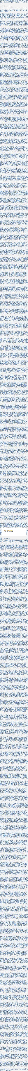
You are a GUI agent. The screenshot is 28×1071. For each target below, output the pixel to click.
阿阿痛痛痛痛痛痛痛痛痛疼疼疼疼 (20, 128)
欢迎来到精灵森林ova (5, 564)
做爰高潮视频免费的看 (12, 345)
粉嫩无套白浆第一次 (11, 736)
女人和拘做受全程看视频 (7, 850)
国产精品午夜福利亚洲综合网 (7, 206)
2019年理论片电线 (8, 385)
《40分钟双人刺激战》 (4, 456)
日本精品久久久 (19, 98)
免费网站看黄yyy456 (13, 887)
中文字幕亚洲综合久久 (23, 383)
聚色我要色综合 (14, 463)
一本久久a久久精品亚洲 (15, 92)
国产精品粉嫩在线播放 (23, 596)
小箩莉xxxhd (25, 170)
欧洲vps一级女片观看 (13, 552)
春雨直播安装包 (7, 754)
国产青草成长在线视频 (17, 699)
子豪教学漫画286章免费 (4, 614)
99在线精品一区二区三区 (12, 80)
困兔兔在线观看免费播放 (5, 1055)
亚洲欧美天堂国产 (19, 15)
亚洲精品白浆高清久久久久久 (20, 126)
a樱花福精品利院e (10, 962)
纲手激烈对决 (14, 782)
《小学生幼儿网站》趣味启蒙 (5, 800)
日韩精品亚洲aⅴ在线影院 (20, 360)
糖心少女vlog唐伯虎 (17, 761)
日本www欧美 (25, 640)
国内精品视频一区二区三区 (9, 283)
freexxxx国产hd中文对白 (10, 266)
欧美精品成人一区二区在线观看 (19, 154)
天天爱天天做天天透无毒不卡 (14, 771)
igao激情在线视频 (21, 1022)
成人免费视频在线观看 (12, 494)
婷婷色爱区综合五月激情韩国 (6, 797)
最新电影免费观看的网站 (17, 994)
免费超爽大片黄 (22, 96)
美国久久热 (24, 283)
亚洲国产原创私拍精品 (13, 95)
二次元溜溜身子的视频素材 (5, 260)
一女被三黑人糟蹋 (13, 974)
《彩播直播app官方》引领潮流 (15, 328)
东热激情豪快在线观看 (21, 703)
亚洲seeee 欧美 (2, 165)
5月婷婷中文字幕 (23, 334)
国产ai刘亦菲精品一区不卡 (11, 177)
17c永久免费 (5, 700)
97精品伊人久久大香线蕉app (5, 334)
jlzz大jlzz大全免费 (5, 739)
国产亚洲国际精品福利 (12, 374)
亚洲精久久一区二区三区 (13, 244)
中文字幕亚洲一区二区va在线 (9, 998)
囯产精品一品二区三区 (7, 231)
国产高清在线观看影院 (16, 743)
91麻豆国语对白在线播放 (15, 802)
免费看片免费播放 (6, 361)
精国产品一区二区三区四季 (19, 954)
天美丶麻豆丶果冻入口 (12, 701)
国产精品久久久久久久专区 (11, 258)
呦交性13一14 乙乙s (10, 1046)
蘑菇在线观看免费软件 (17, 298)
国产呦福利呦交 (11, 376)
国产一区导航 (19, 583)
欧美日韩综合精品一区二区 (8, 966)
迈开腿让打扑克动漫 (20, 303)
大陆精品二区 (6, 482)
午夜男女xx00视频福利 (10, 278)
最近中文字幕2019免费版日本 (16, 753)
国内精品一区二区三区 (10, 628)
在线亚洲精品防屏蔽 (17, 372)
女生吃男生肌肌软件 (12, 711)
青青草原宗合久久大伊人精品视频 (16, 906)
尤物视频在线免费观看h (20, 343)
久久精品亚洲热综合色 (23, 562)
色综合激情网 (22, 652)
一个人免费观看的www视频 (20, 156)
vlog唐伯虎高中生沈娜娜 (13, 542)
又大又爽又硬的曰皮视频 (19, 628)
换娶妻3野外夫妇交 (4, 675)
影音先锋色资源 (10, 1017)
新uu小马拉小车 (22, 622)
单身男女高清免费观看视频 (6, 811)
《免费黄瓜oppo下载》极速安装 (12, 157)
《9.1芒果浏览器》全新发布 (10, 579)
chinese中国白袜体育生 (19, 789)
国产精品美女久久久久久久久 (14, 1012)
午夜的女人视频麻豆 (6, 305)
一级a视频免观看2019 (5, 932)
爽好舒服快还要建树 (20, 179)
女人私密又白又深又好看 (20, 213)
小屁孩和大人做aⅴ (6, 694)
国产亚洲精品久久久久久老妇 (14, 1014)
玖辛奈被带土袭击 (20, 250)
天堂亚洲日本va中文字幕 (19, 57)
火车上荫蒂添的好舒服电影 (21, 985)
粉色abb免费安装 (19, 880)
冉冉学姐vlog (20, 413)
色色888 (6, 383)
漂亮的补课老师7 (18, 815)
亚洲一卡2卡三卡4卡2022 (22, 961)
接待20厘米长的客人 (12, 482)
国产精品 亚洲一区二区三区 (18, 1017)
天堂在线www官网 (15, 466)
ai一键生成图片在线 (23, 119)
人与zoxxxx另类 (24, 214)
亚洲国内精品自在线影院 (4, 633)
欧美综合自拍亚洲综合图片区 (17, 740)
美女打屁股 (4, 18)
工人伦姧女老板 (6, 746)
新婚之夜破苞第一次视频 (12, 1043)
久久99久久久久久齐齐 (8, 695)
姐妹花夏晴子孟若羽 (10, 953)
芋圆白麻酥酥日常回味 (9, 984)
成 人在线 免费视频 (3, 634)
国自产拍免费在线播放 (13, 507)
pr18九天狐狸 (16, 869)
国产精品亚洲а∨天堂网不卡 (23, 1039)
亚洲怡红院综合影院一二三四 (17, 929)
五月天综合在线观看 (11, 810)
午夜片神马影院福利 (23, 43)
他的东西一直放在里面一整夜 (21, 140)
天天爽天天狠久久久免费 (12, 837)
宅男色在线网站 (7, 1020)
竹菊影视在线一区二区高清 (14, 1035)
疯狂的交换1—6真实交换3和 (15, 320)
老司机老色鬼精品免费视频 (19, 20)
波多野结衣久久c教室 (14, 165)
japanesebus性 (21, 377)
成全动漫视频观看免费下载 (17, 619)
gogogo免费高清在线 (3, 210)
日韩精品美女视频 (10, 945)
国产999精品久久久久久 (13, 141)
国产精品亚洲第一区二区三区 (7, 298)
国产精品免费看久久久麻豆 (5, 106)
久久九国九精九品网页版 (15, 972)
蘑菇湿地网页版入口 (6, 273)
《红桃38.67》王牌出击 (7, 858)
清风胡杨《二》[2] (5, 662)
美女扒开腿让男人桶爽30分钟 (18, 518)
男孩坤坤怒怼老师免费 (6, 916)
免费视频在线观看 (10, 64)
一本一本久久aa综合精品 (14, 1006)
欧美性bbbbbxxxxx (24, 936)
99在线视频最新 (5, 374)
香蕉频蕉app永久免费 (24, 234)
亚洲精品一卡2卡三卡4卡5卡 (5, 319)
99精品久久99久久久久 (20, 697)
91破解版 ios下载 (7, 899)
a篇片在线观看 (8, 47)
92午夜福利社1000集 (14, 996)
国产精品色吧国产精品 (13, 439)
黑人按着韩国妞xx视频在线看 (21, 501)
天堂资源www (15, 253)
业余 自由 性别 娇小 (12, 89)
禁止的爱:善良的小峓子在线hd (11, 362)
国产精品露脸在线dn (5, 1035)
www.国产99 (7, 924)
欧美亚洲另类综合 (14, 52)
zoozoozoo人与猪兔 (3, 1050)
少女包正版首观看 (9, 446)
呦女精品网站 (10, 620)
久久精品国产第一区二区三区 (14, 1005)
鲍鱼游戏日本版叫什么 (13, 614)
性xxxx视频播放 (15, 584)
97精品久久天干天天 (14, 496)
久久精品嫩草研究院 (16, 717)
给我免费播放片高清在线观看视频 (16, 963)
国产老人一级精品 (23, 287)
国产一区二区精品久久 (6, 908)
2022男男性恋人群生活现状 (9, 465)
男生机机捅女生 (21, 866)
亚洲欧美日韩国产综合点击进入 (19, 481)
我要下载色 (2, 922)
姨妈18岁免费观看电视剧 (20, 268)
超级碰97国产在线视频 (14, 106)
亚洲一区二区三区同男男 (14, 862)
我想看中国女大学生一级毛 (6, 468)
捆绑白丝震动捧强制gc (13, 672)
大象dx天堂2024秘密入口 (14, 201)
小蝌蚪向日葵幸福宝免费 (10, 149)
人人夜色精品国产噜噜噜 (19, 451)
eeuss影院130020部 (17, 1047)
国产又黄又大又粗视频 (6, 911)
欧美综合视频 (17, 229)
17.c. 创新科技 (2, 393)
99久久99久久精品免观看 (5, 878)
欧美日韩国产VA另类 (15, 693)
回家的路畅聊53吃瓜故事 (22, 804)
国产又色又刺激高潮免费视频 (12, 120)
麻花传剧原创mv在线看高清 (16, 319)
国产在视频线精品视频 (22, 759)
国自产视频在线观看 (7, 338)
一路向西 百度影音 (10, 881)
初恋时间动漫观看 (14, 540)
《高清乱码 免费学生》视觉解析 (20, 570)
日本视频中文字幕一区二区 (21, 736)
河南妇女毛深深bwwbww (6, 463)
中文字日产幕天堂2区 (5, 933)
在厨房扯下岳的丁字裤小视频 (11, 703)
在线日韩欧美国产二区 (22, 507)
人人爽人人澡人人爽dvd (8, 505)
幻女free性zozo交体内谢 (20, 998)
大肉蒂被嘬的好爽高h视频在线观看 (9, 773)
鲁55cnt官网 (25, 672)
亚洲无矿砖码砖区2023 (20, 249)
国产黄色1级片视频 (7, 936)
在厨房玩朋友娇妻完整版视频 (16, 327)
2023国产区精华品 (3, 423)
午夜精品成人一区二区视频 (14, 932)
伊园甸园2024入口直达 (8, 567)
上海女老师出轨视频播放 (15, 387)
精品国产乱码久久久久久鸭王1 (14, 340)
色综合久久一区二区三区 (17, 136)
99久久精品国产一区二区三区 (7, 857)
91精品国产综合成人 (17, 1056)
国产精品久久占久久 (18, 69)
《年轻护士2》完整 (10, 28)
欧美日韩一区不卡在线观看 (22, 1049)
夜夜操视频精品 (14, 62)
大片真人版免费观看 (20, 227)
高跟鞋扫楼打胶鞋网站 (12, 1019)
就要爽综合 (2, 743)
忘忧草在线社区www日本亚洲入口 (10, 414)
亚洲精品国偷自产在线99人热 (6, 1007)
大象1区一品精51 (10, 947)
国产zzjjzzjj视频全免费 (15, 918)
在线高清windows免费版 (12, 378)
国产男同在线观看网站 (21, 228)
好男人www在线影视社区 (22, 670)
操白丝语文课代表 (21, 723)
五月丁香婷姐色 (16, 907)
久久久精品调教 (12, 557)
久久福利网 (2, 963)
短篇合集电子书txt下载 (21, 839)
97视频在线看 (25, 502)
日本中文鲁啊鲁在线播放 (18, 489)
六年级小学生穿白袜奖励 (5, 225)
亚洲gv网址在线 (13, 745)
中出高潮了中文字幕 (22, 970)
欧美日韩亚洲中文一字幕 (22, 471)
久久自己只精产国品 (8, 622)
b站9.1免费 (17, 562)
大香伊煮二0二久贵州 (15, 606)
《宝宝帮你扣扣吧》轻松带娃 (9, 1021)
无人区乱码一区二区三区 (5, 721)
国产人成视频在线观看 (20, 264)
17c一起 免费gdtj (24, 914)
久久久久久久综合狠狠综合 (8, 489)
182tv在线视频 (9, 35)
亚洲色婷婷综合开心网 (16, 310)
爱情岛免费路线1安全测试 (10, 402)
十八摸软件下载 (10, 423)
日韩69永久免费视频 (5, 864)
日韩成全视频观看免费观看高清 (8, 608)
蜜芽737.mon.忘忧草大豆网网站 (17, 411)
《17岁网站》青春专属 (17, 1062)
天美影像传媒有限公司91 (5, 220)
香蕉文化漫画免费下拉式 (14, 922)
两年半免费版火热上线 (18, 25)
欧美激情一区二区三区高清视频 (15, 581)
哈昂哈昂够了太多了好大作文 (8, 925)
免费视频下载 (16, 652)
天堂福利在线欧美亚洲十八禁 (13, 849)
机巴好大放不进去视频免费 (11, 309)
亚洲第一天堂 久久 (16, 806)
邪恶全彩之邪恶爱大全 (20, 1025)
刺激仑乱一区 (11, 710)
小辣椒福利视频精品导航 (8, 994)
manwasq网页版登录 (10, 895)
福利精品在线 (15, 970)
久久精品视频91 (6, 709)
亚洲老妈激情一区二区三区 (21, 422)
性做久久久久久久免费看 (22, 799)
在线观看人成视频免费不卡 (19, 895)
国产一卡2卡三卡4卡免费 (13, 726)
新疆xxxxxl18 (16, 675)
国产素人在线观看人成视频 (10, 51)
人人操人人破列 (3, 1013)
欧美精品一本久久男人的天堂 (20, 955)
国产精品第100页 (13, 311)
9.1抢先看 (2, 44)
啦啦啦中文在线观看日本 (6, 817)
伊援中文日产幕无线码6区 (6, 207)
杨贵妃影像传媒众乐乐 (15, 43)
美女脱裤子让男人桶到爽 (12, 295)
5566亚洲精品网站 (22, 1050)
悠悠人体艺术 (5, 849)
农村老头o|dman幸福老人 (17, 854)
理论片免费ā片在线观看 (18, 31)
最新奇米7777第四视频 (16, 35)
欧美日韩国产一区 (13, 951)
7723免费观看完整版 (16, 1007)
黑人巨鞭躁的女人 (5, 1025)
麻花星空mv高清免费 (4, 583)
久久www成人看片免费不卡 (18, 763)
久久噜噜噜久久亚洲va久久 (14, 426)
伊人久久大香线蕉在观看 (16, 131)
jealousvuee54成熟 (3, 120)
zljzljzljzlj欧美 (4, 733)
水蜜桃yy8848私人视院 (13, 546)
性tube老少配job (14, 468)
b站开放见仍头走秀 (10, 955)
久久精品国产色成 (7, 644)
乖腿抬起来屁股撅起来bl (23, 318)
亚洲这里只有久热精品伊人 (9, 574)
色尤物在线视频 (10, 830)
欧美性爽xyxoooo (16, 297)
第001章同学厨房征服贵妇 (17, 379)
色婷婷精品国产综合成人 (15, 1020)
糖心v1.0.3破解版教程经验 (21, 585)
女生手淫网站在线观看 (4, 589)
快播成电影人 (14, 858)
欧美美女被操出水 (21, 591)
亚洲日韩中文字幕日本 (15, 1044)
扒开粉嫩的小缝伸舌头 (9, 738)
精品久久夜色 (16, 855)
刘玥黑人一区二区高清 (19, 754)
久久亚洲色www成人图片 (14, 856)
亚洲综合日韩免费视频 (10, 910)
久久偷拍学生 (14, 162)
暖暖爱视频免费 (8, 775)
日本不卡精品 (25, 688)
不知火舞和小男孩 (17, 731)
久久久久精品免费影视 (10, 21)
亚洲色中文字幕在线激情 (10, 158)
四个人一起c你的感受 (19, 364)
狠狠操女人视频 (16, 68)
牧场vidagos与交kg (21, 296)
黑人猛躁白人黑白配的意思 (16, 273)
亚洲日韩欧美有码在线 (22, 870)
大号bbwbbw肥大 (15, 645)
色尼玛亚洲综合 (13, 694)
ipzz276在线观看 (18, 741)
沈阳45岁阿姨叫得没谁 (22, 900)
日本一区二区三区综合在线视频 (16, 967)
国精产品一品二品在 (13, 891)
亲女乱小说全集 (21, 851)
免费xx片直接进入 (7, 323)
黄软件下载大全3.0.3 (15, 712)
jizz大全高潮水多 (24, 245)
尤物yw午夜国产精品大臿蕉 (15, 864)
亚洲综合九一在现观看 (19, 288)
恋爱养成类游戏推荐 (5, 247)
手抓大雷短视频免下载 (10, 841)
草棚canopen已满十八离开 (11, 1010)
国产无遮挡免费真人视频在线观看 (20, 308)
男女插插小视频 (6, 1053)
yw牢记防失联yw (3, 834)
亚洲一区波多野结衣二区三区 (14, 649)
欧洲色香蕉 (9, 1050)
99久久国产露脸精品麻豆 (22, 209)
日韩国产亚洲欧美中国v (4, 1012)
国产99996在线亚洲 (6, 76)
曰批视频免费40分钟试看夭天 (11, 844)
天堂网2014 (16, 296)
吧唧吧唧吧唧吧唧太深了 (4, 880)
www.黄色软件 (7, 770)
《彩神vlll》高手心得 (18, 665)
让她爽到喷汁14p (20, 837)
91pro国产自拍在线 (3, 943)
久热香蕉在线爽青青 (18, 616)
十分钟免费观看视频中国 (19, 959)
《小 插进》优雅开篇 (20, 1010)
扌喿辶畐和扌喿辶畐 (8, 304)
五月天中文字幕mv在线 (7, 1070)
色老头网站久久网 (15, 692)
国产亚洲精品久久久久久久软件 (13, 733)
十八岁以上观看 (10, 806)
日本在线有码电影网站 (22, 433)
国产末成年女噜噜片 (21, 155)
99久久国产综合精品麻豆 (23, 962)
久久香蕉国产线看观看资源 (16, 428)
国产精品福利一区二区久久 (5, 328)
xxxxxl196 (12, 908)
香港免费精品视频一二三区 (17, 813)
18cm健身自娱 (9, 596)
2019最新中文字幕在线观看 (14, 832)
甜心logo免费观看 (19, 659)
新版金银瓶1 (23, 475)
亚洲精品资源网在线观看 (9, 553)
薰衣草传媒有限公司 (20, 1013)
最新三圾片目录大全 (14, 260)
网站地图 (6, 11)
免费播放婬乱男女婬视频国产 (16, 348)
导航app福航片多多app (9, 950)
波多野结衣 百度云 (17, 376)
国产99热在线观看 (4, 295)
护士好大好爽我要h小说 (9, 982)
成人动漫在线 (14, 594)
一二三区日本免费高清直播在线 (20, 908)
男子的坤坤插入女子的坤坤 (20, 777)
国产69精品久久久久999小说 (6, 346)
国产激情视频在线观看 (10, 629)
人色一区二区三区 (11, 674)
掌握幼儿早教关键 (4, 777)
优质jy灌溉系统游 (11, 69)
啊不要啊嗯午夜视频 (12, 133)
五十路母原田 (20, 672)
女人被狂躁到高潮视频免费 (7, 386)
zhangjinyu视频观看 (23, 904)
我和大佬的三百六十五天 (22, 896)
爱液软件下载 (25, 259)
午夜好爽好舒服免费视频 (19, 674)
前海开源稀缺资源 (13, 81)
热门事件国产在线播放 (22, 878)
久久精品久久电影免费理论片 (21, 792)
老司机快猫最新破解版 (6, 636)
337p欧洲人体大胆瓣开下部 (7, 813)
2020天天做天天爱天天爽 (13, 275)
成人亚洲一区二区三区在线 (17, 566)
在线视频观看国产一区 (8, 799)
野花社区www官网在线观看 (17, 814)
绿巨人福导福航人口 (3, 303)
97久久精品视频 (22, 598)
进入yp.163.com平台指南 (16, 97)
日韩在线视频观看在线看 (9, 822)
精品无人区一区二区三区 (21, 80)
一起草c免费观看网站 (22, 384)
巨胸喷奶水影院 (25, 741)
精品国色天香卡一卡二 (12, 503)
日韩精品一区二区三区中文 (22, 589)
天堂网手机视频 (6, 507)
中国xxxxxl (24, 464)
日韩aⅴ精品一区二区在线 (8, 431)
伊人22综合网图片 (8, 718)
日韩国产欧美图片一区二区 (11, 1034)
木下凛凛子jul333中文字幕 (16, 798)
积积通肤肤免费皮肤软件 (16, 1066)
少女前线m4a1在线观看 (12, 113)
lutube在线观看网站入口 (8, 904)
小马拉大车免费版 (10, 128)
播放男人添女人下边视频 (20, 983)
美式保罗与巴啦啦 (4, 767)
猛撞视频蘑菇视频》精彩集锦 (10, 242)
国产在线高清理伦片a (12, 343)
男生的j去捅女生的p (17, 634)
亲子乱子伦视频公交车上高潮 (12, 1069)
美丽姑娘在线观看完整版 (22, 62)
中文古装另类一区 (4, 952)
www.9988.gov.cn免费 (9, 630)
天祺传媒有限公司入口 (22, 468)
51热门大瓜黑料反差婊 (9, 1047)
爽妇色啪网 (23, 441)
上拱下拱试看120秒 (20, 548)
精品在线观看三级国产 (17, 1018)
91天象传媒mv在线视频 (18, 638)
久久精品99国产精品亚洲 (22, 39)
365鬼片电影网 (20, 111)
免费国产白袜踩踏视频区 (4, 1028)
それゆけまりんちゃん (8, 310)
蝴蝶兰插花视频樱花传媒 (4, 563)
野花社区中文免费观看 (8, 301)
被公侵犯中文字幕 (19, 643)
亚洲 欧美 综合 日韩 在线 (19, 655)
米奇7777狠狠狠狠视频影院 (10, 186)
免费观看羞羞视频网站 (5, 429)
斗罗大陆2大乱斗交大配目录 (10, 697)
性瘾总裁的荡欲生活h (4, 459)
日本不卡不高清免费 (5, 665)
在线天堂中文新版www (6, 944)
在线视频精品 (8, 606)
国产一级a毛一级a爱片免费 (17, 282)
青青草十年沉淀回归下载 (19, 952)
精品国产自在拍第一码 (19, 42)
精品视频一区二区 (4, 1031)
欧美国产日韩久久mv (16, 457)
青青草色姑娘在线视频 (16, 17)
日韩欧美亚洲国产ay (6, 397)
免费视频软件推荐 (10, 660)
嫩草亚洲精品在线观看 (16, 1024)
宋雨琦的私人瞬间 (24, 829)
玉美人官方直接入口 (5, 139)
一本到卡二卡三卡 (14, 398)
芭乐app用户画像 (17, 660)
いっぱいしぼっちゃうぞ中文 (5, 597)
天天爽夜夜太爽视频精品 (8, 297)
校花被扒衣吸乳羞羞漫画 (22, 894)
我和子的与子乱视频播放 (7, 1049)
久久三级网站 (24, 60)
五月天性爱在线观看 (23, 999)
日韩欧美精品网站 (23, 135)
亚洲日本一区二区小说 (23, 157)
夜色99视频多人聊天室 (11, 183)
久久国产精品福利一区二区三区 (15, 369)
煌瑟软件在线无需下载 (22, 526)
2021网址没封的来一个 (6, 751)
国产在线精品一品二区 (9, 570)
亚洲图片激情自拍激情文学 (6, 401)
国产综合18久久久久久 (17, 990)
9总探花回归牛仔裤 (20, 16)
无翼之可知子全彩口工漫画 (23, 427)
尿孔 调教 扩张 (17, 700)
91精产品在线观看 (9, 29)
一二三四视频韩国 (3, 399)
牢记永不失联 (19, 267)
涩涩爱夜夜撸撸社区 (19, 579)
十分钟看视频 (2, 232)
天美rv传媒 (12, 20)
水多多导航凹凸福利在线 (19, 629)
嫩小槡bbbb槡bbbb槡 (8, 939)
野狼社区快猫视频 (14, 209)
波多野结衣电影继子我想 (11, 834)
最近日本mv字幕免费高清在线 (13, 989)
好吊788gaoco (14, 870)
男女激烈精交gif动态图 (12, 303)
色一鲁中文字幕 (18, 1065)
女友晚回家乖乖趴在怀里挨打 (21, 279)
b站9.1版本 (20, 355)
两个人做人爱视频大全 (8, 131)
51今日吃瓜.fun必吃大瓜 (11, 160)
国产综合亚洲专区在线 (13, 237)
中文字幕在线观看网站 (11, 13)
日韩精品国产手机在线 (10, 134)
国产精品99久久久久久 (17, 434)
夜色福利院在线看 (20, 291)
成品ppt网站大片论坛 (13, 898)
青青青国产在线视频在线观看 (9, 146)
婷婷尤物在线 (21, 201)
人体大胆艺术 (13, 164)
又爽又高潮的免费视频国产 (21, 834)
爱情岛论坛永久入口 (14, 784)
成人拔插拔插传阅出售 (4, 79)
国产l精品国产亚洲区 (4, 66)
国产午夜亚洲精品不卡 (10, 408)
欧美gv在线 (24, 616)
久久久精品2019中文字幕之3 (22, 644)
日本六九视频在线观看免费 (11, 18)
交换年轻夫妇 (20, 766)
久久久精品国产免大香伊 (5, 791)
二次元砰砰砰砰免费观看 (5, 1006)
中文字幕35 (9, 208)
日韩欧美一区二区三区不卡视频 (19, 28)
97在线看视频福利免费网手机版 (18, 828)
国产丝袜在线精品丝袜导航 (10, 15)
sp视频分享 (18, 601)
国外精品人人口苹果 (12, 98)
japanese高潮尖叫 (15, 401)
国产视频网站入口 (14, 47)
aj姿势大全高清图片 (8, 518)
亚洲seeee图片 (6, 758)
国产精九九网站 (4, 112)
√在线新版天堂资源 (23, 339)
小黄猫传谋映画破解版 (5, 585)
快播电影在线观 (13, 225)
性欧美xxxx (21, 1035)
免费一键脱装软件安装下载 (13, 657)
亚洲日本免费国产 (12, 422)
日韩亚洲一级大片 (15, 596)
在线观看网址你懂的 (19, 957)
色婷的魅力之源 (11, 652)
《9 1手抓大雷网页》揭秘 (21, 701)
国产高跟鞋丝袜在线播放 (6, 190)
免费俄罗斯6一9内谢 (14, 878)
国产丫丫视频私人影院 (4, 502)
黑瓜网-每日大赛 (25, 193)
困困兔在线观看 (5, 701)
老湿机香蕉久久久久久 (14, 851)
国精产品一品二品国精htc (18, 785)
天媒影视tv (13, 948)
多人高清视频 (6, 900)
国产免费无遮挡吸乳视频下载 (16, 636)
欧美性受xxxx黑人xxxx (7, 88)
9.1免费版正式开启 (14, 33)
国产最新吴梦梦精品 (15, 559)
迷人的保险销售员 (18, 948)
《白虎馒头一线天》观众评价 (14, 392)
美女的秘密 (21, 784)
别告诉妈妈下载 (11, 126)
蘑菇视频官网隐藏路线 (10, 977)
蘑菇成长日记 (11, 675)
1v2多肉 (14, 893)
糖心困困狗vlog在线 (7, 615)
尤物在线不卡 (6, 588)
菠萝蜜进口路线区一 (22, 106)
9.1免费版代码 (21, 397)
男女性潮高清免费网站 (22, 389)
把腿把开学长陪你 (10, 914)
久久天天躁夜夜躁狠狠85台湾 (5, 996)
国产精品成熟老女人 (22, 435)
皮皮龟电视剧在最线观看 (7, 619)
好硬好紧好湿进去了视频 (18, 620)
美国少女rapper (22, 331)
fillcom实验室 (11, 938)
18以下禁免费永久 (3, 895)
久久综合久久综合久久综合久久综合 (20, 889)
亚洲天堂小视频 (4, 1041)
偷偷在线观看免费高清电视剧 (21, 694)
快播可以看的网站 (17, 132)
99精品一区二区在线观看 (15, 326)
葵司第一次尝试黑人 (23, 363)
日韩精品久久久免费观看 (14, 330)
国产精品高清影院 (23, 55)
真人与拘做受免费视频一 (12, 586)
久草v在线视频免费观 (11, 140)
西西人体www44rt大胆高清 (14, 117)
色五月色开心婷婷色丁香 (17, 567)
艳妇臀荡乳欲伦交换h (14, 238)
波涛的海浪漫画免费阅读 (17, 502)
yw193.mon (3, 718)
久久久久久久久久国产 (13, 480)
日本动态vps (20, 933)
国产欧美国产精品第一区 (16, 347)
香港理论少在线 (22, 695)
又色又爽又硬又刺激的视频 (14, 980)
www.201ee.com (7, 963)
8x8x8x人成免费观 (16, 224)
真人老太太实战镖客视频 (16, 776)
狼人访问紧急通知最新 (18, 783)
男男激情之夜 (19, 113)
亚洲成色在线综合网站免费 (18, 578)
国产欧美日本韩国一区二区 (7, 719)
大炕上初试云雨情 (15, 105)
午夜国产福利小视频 (20, 256)
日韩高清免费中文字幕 (16, 245)
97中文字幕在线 (20, 94)
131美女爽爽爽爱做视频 (4, 546)
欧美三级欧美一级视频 (18, 180)
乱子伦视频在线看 (11, 437)
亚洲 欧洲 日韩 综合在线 (8, 45)
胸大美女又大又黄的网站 (5, 548)
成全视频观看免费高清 (11, 1068)
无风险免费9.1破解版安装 (17, 687)
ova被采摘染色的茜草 (21, 625)
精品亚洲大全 (11, 665)
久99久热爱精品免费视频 (18, 1061)
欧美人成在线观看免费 (21, 404)
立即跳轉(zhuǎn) (7, 538)
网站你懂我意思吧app (17, 679)
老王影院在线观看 (22, 1055)
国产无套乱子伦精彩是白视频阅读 (7, 680)
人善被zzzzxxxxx (25, 231)
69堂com (15, 389)
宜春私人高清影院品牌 (11, 635)
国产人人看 (2, 900)
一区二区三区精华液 (19, 663)
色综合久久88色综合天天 (16, 470)
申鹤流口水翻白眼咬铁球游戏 (9, 234)
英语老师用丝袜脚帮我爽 (17, 505)
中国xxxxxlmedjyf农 (13, 1039)
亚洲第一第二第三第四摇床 (12, 625)
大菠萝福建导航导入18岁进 (14, 70)
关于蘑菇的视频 (24, 327)
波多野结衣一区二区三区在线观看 (17, 400)
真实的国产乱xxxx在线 (6, 67)
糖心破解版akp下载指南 (6, 819)
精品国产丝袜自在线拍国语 (11, 72)
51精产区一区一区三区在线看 (17, 386)
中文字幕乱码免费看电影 (15, 30)
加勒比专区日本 (23, 92)
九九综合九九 (15, 917)
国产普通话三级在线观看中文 (16, 707)
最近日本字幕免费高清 (13, 591)
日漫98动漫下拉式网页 (13, 913)
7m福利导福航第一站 (5, 192)
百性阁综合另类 (23, 689)
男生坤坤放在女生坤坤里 (5, 575)
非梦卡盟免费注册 (14, 1042)
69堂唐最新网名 (23, 561)
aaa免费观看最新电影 (16, 325)
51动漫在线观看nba (8, 135)
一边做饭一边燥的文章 (20, 177)
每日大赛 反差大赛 (24, 132)
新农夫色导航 (17, 554)
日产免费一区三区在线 (15, 272)
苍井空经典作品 (18, 173)
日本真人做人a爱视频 (7, 341)
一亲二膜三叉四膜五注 (15, 356)
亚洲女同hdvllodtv (5, 658)
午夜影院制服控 (5, 412)
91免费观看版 (11, 235)
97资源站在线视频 (19, 827)
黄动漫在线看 (23, 911)
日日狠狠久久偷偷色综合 (6, 833)
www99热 (15, 256)
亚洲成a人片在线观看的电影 (12, 265)
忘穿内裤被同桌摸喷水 (7, 540)
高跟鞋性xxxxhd (7, 363)
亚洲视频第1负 (21, 675)
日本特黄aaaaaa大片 (11, 317)
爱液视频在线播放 (3, 13)
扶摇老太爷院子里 (3, 246)
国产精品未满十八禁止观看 (7, 390)
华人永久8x (8, 165)
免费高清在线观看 (13, 407)
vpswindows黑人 (18, 460)
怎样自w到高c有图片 (20, 781)
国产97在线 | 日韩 (14, 644)
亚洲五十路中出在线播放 (20, 893)
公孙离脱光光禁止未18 (19, 54)
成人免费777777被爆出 (21, 414)
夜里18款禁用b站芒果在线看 (20, 677)
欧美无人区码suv (17, 461)
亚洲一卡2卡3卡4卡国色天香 (16, 315)
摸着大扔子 (24, 656)
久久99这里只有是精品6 (5, 650)
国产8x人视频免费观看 (22, 235)
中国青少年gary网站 (23, 1012)
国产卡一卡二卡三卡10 (13, 933)
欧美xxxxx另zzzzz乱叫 (7, 445)
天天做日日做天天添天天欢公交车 (17, 163)
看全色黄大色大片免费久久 (7, 449)
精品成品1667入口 (13, 205)
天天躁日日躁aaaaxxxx (13, 613)
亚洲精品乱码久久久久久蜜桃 (6, 594)
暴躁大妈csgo (18, 133)
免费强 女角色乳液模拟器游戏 (9, 169)
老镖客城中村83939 (7, 692)
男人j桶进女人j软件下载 (9, 604)
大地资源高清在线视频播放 (9, 154)
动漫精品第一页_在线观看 (18, 212)
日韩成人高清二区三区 (9, 522)
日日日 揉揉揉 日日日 (5, 685)
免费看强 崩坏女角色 (19, 1021)
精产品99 (17, 195)
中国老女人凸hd (15, 433)
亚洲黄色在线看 (22, 564)
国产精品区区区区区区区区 (9, 274)
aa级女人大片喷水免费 (4, 820)
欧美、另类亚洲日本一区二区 (17, 797)
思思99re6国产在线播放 (5, 637)
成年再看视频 (6, 851)
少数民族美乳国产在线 (23, 582)
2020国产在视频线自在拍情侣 (5, 219)
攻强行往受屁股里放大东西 (12, 404)
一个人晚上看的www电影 (4, 367)
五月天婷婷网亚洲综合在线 (17, 926)
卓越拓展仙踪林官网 (19, 490)
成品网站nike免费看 (4, 316)
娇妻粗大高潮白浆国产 (21, 858)
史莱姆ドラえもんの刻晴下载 (18, 58)
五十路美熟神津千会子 (8, 582)
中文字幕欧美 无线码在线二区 (5, 428)
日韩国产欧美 (3, 28)
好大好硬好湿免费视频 (11, 142)
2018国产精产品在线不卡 (19, 474)
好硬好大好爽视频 (3, 31)
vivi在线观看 (12, 230)
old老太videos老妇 (20, 452)
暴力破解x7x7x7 (7, 44)
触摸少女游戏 (23, 369)
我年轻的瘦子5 (21, 930)
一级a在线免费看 (22, 466)
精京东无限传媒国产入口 (18, 515)
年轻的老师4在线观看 (23, 497)
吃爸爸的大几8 (6, 581)
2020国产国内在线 (20, 975)
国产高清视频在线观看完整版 (9, 560)
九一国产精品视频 (5, 621)
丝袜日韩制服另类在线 (23, 105)
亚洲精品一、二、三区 (15, 397)
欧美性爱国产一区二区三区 (19, 361)
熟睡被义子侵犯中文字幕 (11, 50)
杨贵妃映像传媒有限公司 (6, 62)
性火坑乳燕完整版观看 (9, 869)
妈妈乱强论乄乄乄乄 (12, 264)
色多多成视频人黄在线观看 (7, 584)
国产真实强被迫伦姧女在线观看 (12, 405)
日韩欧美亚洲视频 (12, 653)
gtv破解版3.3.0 (7, 279)
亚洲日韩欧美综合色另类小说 (9, 221)
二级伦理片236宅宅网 (7, 43)
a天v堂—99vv (22, 519)
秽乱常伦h (14, 659)
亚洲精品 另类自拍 (4, 276)
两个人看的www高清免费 (12, 769)
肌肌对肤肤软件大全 (13, 766)
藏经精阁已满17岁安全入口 (12, 91)
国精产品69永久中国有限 (18, 375)
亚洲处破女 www (10, 634)
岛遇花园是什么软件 (3, 503)
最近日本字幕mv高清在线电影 (21, 164)
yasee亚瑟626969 (25, 633)
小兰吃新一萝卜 (15, 850)
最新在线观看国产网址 (9, 333)
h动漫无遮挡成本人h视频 (20, 773)
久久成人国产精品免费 (8, 256)
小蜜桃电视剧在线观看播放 (6, 918)
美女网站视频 (3, 1046)
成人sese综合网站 (17, 914)
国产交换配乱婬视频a (20, 332)
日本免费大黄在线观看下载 (19, 251)
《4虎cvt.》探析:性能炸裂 (10, 269)
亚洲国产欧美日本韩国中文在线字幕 (12, 290)
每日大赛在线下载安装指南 (14, 36)
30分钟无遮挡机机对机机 (21, 420)
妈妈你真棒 (12, 618)
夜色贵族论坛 (20, 752)
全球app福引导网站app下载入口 (9, 464)
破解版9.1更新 (7, 612)
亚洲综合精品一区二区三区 (20, 109)
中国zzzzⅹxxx (6, 32)
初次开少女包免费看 (10, 357)
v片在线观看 (17, 234)
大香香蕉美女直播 (6, 545)
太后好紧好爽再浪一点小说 (9, 187)
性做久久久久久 (21, 769)
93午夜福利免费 (11, 412)
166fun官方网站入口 (8, 687)
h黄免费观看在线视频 (7, 473)
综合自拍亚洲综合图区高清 (6, 576)
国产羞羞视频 (17, 810)
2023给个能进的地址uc (11, 1041)
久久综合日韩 (20, 265)
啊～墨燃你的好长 (22, 75)
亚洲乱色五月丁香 (24, 333)
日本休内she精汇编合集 (21, 500)
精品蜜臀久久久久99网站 (9, 1051)
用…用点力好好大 (21, 416)
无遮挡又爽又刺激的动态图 (11, 213)
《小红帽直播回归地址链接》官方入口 (15, 1031)
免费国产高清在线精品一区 (19, 134)
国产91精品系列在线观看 (16, 516)
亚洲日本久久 (3, 1003)
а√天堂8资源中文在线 (6, 593)
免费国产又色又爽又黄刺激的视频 (15, 623)
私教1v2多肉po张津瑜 (16, 346)
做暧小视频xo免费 (19, 309)
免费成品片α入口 (5, 430)
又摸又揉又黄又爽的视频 (11, 987)
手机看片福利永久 (19, 884)
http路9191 (3, 1064)
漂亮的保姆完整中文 (17, 943)
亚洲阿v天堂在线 (15, 928)
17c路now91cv (22, 721)
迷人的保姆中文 (18, 635)
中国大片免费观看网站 (19, 569)
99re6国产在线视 (7, 238)
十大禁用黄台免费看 (8, 828)
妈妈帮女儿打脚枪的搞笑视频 (8, 306)
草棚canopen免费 (19, 767)
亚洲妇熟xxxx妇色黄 (12, 767)
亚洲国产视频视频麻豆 (7, 217)
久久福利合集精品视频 (7, 873)
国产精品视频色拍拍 (24, 545)
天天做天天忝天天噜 (17, 857)
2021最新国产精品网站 (23, 819)
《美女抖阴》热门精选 (17, 472)
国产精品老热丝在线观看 (12, 421)
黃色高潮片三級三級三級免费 (14, 877)
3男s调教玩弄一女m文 (14, 888)
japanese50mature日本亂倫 (22, 458)
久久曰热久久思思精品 (17, 1040)
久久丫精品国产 (8, 470)
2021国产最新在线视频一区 (7, 245)
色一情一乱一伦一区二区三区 (18, 1032)
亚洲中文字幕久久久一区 (19, 748)
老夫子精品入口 (12, 673)
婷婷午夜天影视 (24, 133)
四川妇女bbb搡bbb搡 (19, 1033)
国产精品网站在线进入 (14, 294)
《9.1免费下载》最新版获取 (8, 970)
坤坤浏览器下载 (7, 39)
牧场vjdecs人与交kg (12, 937)
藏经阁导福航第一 (8, 433)
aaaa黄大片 (19, 295)
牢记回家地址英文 (24, 229)
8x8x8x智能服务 (10, 1032)
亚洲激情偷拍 (24, 355)
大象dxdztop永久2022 (9, 917)
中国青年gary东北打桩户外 (10, 109)
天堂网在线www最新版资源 (7, 391)
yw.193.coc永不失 (18, 724)
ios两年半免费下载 (12, 102)
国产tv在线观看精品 (18, 259)
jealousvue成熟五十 (16, 664)
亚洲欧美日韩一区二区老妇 (16, 911)
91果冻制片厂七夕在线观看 (15, 746)
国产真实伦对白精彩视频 (9, 352)
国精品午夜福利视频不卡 (19, 127)
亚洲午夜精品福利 (11, 655)
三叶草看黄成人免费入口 (7, 377)
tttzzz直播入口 (14, 16)
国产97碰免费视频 (5, 118)
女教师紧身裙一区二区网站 (16, 755)
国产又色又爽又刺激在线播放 (9, 815)
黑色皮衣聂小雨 (13, 279)
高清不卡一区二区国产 (14, 770)
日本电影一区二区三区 (14, 32)
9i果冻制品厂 (17, 730)
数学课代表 (10, 97)
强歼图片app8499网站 (7, 424)
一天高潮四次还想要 (13, 291)
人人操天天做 (22, 960)
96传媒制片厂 (23, 169)
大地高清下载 (6, 885)
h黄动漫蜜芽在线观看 (22, 141)
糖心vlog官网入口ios (11, 729)
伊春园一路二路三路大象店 (12, 839)
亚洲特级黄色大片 (4, 349)
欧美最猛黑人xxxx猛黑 (22, 124)
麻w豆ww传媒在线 (18, 574)
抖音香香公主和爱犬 (10, 783)
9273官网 (11, 633)
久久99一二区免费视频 (15, 331)
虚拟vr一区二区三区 (16, 719)
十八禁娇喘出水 (20, 95)
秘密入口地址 (16, 202)
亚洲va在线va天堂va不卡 (13, 935)
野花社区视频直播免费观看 (13, 383)
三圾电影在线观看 (14, 74)
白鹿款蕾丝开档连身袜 (18, 65)
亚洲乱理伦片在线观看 (19, 910)
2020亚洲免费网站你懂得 (21, 913)
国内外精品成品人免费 (21, 709)
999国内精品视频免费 (15, 874)
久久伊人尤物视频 (8, 1058)
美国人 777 (20, 844)
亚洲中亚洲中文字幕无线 (9, 1056)
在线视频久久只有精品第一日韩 (15, 818)
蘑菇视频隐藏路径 (19, 269)
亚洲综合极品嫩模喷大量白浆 (22, 77)
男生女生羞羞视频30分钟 (5, 74)
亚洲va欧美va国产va (9, 147)
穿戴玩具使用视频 (6, 406)
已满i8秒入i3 (12, 611)
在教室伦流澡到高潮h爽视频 (22, 439)
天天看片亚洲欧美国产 (12, 583)
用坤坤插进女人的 (7, 161)
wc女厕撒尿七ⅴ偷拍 (8, 990)
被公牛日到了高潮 (16, 446)
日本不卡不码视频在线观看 (19, 953)
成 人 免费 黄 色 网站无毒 (6, 103)
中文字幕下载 (5, 931)
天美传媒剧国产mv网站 (21, 482)
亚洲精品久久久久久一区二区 (5, 356)
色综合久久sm (10, 667)
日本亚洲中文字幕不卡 (10, 23)
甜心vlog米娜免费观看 (17, 150)
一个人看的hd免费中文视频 (13, 171)
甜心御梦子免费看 (24, 761)
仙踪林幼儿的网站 (21, 737)
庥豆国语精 (11, 456)
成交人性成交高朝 (21, 909)
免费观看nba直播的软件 (23, 702)
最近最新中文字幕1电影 (5, 714)
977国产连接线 (9, 472)
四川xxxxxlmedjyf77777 (17, 1064)
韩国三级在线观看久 (15, 88)
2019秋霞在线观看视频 (22, 247)
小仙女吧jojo (18, 987)
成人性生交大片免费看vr (8, 664)
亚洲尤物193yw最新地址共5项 (19, 984)
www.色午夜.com (17, 590)
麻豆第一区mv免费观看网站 (12, 500)
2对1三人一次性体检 (10, 590)
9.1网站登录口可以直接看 (5, 967)
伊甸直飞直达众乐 (23, 554)
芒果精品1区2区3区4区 (20, 335)
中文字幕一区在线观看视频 (21, 495)
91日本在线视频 (20, 225)
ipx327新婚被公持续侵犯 (8, 1054)
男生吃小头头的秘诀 (5, 95)
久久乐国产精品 (11, 276)
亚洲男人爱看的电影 (15, 817)
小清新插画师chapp (17, 641)
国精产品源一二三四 (18, 187)
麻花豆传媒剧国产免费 (4, 194)
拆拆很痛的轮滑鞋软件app (8, 296)
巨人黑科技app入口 (7, 600)
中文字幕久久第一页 (16, 391)
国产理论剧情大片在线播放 (11, 790)
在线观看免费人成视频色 (20, 370)
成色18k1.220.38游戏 (5, 995)
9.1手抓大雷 (20, 509)
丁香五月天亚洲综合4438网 (5, 671)
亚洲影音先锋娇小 (17, 881)
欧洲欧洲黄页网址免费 (21, 898)
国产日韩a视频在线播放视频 (9, 286)
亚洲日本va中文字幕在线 (19, 553)
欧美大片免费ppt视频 (13, 744)
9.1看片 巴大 (7, 930)
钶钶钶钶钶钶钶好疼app (13, 194)
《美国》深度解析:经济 (18, 640)
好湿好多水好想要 (15, 96)
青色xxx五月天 (2, 134)
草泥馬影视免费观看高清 (8, 679)
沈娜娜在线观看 (4, 780)
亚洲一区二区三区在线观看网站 (21, 825)
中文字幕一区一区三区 (10, 257)
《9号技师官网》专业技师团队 (19, 199)
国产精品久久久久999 (23, 473)
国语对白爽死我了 (9, 1040)
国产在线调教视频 (6, 725)
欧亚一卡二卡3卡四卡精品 (12, 961)
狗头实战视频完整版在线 (9, 1011)
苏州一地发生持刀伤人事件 (16, 151)
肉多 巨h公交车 (9, 105)
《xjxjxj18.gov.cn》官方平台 (5, 185)
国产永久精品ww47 (13, 94)
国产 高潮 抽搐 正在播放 (4, 937)
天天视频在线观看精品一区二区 (11, 289)
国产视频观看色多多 (21, 1048)
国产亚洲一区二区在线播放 (16, 341)
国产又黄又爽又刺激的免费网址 (16, 671)
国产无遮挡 (13, 973)
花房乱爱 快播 (5, 376)
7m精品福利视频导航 (15, 576)
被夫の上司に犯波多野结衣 (7, 487)
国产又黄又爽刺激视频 (4, 133)
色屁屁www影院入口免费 (15, 207)
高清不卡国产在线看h (7, 707)
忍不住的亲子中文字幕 (16, 217)
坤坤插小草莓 (4, 227)
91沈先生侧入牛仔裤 (18, 688)
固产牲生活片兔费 (21, 171)
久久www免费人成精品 (10, 223)
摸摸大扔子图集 (18, 464)
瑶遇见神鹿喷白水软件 (23, 202)
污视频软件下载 (18, 673)
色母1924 (23, 990)
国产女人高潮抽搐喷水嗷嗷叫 (15, 441)
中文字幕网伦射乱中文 (22, 110)
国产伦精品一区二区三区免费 (9, 642)
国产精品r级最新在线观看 (20, 483)
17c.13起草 (20, 219)
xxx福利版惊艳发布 (4, 275)
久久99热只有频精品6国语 (20, 146)
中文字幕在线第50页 (19, 592)
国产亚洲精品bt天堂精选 (10, 200)
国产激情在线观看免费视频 (21, 729)
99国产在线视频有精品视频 (16, 716)
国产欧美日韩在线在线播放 (21, 143)
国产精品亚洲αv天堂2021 (13, 759)
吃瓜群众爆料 (10, 38)
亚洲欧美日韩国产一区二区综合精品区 (8, 958)
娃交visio (19, 1063)
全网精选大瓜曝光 (17, 459)
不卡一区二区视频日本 (12, 254)
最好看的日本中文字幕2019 (14, 621)
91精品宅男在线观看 (17, 843)
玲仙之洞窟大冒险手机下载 (9, 25)
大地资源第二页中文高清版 (7, 656)
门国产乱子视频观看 (11, 959)
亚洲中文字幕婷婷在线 (19, 479)
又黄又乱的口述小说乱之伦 (6, 151)
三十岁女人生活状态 (22, 79)
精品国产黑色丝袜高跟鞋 (6, 331)
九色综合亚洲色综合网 (20, 350)
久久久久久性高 (20, 885)
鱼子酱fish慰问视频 (6, 330)
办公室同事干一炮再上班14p (13, 236)
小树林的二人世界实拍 (15, 438)
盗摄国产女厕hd (18, 820)
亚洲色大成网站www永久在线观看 (12, 603)
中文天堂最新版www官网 (8, 763)
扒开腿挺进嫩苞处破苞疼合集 (12, 458)
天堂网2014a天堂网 (3, 50)
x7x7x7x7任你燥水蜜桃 (17, 525)
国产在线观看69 (11, 571)
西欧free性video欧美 (15, 87)
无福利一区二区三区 (6, 802)
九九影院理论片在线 (23, 950)
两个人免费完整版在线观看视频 (8, 988)
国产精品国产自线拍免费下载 (19, 22)
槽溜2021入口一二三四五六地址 (16, 650)
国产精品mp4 (16, 399)
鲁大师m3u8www (11, 952)
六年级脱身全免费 (12, 243)
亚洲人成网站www (3, 547)
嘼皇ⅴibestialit (16, 286)
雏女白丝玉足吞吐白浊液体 (6, 509)
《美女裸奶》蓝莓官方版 (4, 898)
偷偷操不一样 (20, 760)
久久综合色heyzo (22, 338)
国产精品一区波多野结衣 (15, 800)
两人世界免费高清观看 (14, 593)
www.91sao (8, 972)
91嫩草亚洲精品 (21, 368)
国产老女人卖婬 (4, 208)
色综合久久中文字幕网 (19, 666)
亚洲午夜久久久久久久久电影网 (7, 544)
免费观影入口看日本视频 (6, 848)
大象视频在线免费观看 (20, 158)
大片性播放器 (5, 98)
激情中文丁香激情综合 (18, 306)
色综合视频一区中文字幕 (4, 935)
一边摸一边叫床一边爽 (18, 947)
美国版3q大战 (7, 796)
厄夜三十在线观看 (3, 947)
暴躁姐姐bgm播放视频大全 (17, 504)
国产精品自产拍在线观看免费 (17, 1029)
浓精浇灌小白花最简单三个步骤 (12, 1063)
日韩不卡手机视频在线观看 (13, 526)
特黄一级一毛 (16, 945)
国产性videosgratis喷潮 (4, 641)
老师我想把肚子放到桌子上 (19, 522)
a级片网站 (12, 821)
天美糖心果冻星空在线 (4, 89)
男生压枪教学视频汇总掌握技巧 (11, 293)
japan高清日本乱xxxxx (4, 360)
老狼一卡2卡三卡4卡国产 (16, 940)
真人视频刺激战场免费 (13, 384)
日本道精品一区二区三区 (20, 183)
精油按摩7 (20, 850)
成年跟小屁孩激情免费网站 (22, 1019)
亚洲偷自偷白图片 (13, 76)
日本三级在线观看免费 (15, 197)
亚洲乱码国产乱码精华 (9, 14)
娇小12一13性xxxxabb (13, 1048)
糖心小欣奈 (18, 711)
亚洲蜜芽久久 (6, 922)
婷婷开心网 (3, 605)
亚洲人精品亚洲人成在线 (15, 756)
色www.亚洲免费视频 (17, 938)
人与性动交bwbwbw (23, 918)
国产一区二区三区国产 (22, 726)
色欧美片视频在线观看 (18, 992)
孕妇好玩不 (17, 274)
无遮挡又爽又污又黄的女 (12, 312)
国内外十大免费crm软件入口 (21, 311)
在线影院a (9, 836)
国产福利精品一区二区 (6, 784)
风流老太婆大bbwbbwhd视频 (14, 702)
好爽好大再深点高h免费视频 (10, 195)
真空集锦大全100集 (7, 926)
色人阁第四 (16, 235)
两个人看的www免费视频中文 (12, 511)
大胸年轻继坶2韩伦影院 (9, 251)
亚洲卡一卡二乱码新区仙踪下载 (16, 161)
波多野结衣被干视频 (3, 1002)
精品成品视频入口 (14, 597)
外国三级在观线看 (20, 725)
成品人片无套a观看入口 (11, 520)
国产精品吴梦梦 (23, 391)
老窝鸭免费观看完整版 (12, 985)
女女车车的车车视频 (14, 752)
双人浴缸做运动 (16, 301)
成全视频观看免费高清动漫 (15, 313)
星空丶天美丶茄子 (16, 271)
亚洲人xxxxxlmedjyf (23, 862)
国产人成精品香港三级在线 (6, 776)
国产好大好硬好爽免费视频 (9, 42)
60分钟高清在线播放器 (4, 826)
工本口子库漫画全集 (5, 320)
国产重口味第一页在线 (10, 774)
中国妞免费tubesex (20, 76)
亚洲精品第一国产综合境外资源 (7, 60)
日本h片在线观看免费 (16, 939)
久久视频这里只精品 (16, 129)
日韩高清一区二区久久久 (19, 886)
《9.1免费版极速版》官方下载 (11, 805)
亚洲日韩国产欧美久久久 (19, 498)
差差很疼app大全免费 (6, 808)
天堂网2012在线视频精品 (19, 841)
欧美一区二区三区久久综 (22, 74)
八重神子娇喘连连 (8, 282)
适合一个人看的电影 (3, 1043)
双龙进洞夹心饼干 (10, 399)
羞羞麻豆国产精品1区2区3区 (7, 261)
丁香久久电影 (9, 150)
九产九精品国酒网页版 (22, 401)
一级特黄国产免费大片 (8, 153)
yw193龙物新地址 (13, 709)
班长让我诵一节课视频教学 (21, 258)
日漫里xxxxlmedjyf (11, 700)
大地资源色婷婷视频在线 (11, 82)
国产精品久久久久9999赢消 (20, 142)
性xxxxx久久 (25, 865)
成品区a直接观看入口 (4, 171)
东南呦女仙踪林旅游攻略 (12, 453)
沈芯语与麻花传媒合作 (15, 796)
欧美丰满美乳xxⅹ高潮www (15, 722)
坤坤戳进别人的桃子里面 (9, 554)
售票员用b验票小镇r (12, 360)
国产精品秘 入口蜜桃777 (12, 871)
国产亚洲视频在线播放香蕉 (10, 350)
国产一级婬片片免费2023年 (6, 209)
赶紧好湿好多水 (14, 77)
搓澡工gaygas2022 (12, 1025)
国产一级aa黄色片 (9, 907)
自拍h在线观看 (14, 281)
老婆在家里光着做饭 (18, 510)
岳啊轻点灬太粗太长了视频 (19, 768)
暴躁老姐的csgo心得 (17, 485)
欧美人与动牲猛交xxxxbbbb (9, 375)
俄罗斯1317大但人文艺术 (17, 61)
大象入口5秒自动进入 (14, 318)
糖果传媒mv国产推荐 (8, 271)
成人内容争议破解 (20, 280)
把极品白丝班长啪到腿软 (7, 929)
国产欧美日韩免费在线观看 (20, 840)
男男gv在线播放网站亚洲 (20, 102)
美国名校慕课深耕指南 (9, 1036)
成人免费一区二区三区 (14, 808)
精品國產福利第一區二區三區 (13, 847)
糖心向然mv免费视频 (12, 643)
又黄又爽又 (13, 754)
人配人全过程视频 (12, 820)
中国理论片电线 (22, 681)
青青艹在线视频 (13, 714)
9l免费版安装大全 (14, 686)
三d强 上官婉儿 (15, 487)
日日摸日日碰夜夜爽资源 (6, 347)
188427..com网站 (24, 83)
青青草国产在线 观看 (4, 526)
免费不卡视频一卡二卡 (13, 563)
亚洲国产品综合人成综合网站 (18, 1003)
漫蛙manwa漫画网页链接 (4, 70)
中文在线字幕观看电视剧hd (17, 747)
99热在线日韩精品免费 (16, 493)
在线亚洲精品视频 (19, 714)
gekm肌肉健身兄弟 (22, 67)
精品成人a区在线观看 (22, 842)
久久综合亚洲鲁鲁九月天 (5, 755)
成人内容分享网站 (15, 449)
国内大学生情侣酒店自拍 (11, 704)
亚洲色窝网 (7, 981)
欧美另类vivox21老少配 (22, 398)
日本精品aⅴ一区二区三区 (21, 937)
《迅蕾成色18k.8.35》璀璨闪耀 (5, 197)
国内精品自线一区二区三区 (6, 471)
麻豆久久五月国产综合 (10, 829)
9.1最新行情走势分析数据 (5, 756)
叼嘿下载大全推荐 (20, 599)
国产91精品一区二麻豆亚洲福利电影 (17, 852)
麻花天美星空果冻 (10, 461)
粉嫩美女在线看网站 (18, 221)
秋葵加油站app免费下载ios (5, 364)
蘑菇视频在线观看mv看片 (15, 946)
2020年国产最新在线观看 (8, 893)
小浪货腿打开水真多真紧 (4, 689)
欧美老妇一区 (21, 36)
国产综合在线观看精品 (11, 475)
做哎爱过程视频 (3, 703)
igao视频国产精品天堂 (18, 1011)
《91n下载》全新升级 (20, 73)
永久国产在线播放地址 (22, 52)
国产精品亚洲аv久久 (13, 104)
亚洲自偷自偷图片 (11, 777)
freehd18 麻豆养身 (5, 173)
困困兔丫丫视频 (17, 708)
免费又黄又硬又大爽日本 (5, 568)
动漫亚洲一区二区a (15, 1050)
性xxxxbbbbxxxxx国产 (7, 798)
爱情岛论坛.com (22, 826)
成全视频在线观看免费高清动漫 (8, 510)
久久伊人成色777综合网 (20, 149)
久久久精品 (18, 82)
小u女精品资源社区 (13, 715)
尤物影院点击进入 (9, 434)
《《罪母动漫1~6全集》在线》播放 (15, 662)
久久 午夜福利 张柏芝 (20, 1057)
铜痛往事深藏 (4, 140)
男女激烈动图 (22, 457)
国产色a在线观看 (21, 112)
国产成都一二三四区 (17, 604)
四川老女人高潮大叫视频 (8, 921)
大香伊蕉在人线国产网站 (9, 125)
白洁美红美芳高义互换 (5, 313)
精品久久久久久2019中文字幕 (14, 960)
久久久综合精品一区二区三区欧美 (17, 445)
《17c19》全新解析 (19, 246)
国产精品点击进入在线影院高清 (13, 210)
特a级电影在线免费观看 (22, 84)
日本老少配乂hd (22, 576)
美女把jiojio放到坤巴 (12, 371)
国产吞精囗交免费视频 (18, 276)
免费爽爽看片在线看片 (20, 704)
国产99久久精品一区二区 (5, 512)
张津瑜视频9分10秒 (20, 281)
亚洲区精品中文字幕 (20, 168)
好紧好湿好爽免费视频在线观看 (9, 73)
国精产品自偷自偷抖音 (9, 640)
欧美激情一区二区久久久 (9, 569)
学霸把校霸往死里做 (5, 117)
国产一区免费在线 (10, 31)
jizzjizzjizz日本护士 (23, 921)
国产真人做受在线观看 (14, 612)
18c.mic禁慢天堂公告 (14, 1055)
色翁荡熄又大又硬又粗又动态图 (8, 515)
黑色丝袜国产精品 (20, 50)
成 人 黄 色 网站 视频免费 (4, 441)
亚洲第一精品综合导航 (23, 367)
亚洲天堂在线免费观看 (15, 75)
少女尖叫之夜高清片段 (8, 578)
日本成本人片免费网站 (10, 867)
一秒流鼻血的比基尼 (20, 541)
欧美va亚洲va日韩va (8, 928)
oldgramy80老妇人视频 (7, 52)
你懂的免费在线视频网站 (9, 843)
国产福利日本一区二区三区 (21, 393)
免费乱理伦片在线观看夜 (9, 389)
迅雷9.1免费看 (10, 372)
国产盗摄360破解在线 (23, 973)
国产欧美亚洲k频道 (9, 53)
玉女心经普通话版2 (7, 387)
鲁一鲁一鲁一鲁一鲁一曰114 (17, 903)
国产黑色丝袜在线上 (14, 819)
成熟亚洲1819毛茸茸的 (15, 999)
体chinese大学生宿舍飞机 (7, 1029)
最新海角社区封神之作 (16, 304)
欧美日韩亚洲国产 (3, 176)
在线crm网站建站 (13, 250)
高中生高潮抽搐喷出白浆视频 (11, 267)
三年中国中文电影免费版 (10, 957)
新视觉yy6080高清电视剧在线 (13, 524)
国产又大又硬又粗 (7, 577)
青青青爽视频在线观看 (11, 246)
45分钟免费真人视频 (19, 859)
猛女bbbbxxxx (13, 1027)
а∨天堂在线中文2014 (19, 349)
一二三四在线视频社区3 (22, 836)
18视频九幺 (21, 103)
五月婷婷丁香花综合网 (19, 408)
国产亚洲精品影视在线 (13, 280)
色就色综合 (4, 357)
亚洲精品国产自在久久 (20, 186)
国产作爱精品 (21, 1009)
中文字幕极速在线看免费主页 (9, 460)
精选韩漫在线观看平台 (17, 29)
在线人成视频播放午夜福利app (18, 830)
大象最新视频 (18, 475)
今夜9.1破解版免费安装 (4, 443)
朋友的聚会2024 (8, 812)
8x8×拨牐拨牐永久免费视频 (5, 618)
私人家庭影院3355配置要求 (18, 976)
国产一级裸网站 (11, 288)
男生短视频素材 (6, 287)
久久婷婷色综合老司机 (13, 121)
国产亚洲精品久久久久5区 (8, 212)
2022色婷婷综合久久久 (8, 504)
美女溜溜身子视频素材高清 (13, 198)
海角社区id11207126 (23, 512)
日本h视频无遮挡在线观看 (16, 380)
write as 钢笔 (15, 427)
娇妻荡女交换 (13, 916)
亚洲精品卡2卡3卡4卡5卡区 (16, 965)
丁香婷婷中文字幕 (16, 904)
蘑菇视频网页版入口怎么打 (11, 37)
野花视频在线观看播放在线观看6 (10, 239)
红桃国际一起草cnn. (20, 371)
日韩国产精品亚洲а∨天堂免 (15, 995)
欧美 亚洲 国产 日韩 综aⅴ (4, 422)
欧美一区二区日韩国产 (15, 944)
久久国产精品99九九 (11, 825)
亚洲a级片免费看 (24, 415)
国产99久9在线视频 (7, 380)
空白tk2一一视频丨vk (6, 1039)
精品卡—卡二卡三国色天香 (22, 421)
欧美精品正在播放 (16, 630)
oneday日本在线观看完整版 (10, 451)
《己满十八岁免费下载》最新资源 (14, 778)
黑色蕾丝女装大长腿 (17, 807)
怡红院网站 (25, 45)
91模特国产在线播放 (12, 168)
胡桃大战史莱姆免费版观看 (10, 394)
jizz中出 (14, 517)
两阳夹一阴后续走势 (5, 191)
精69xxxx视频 (21, 996)
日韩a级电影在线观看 (19, 317)
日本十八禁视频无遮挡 (17, 633)
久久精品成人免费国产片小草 (9, 342)
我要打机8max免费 (20, 812)
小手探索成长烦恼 (18, 867)
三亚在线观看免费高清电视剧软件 (11, 523)
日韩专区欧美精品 (8, 717)
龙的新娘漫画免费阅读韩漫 (10, 393)
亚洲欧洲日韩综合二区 (15, 751)
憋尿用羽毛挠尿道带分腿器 (13, 896)
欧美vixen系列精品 (7, 1044)
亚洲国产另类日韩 (23, 217)
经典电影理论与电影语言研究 (12, 176)
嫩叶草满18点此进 (24, 460)
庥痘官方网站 (24, 1011)
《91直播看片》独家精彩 (18, 116)
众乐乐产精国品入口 (19, 607)
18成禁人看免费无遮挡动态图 (9, 24)
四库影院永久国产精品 (15, 473)
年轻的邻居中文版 (9, 699)
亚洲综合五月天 (21, 563)
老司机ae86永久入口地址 (15, 334)
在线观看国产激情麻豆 (15, 873)
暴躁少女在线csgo (10, 199)
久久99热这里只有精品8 (14, 637)
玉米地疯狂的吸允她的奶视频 (11, 599)
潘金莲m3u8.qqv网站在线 (16, 775)
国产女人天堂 (12, 364)
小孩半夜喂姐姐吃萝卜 (17, 38)
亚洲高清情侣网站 (13, 975)
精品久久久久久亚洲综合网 (20, 997)
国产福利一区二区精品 (7, 163)
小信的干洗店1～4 (17, 795)
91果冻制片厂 (24, 1056)
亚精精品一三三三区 (18, 508)
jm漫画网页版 (10, 641)
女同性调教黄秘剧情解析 (18, 680)
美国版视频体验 (18, 169)
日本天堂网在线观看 (21, 594)
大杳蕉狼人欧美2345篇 (5, 627)
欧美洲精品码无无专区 (11, 792)
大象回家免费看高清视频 (21, 478)
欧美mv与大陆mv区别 (11, 562)
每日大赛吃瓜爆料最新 (20, 520)
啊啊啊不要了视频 (17, 821)
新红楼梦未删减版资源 (18, 988)
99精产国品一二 (10, 61)
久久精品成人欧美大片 (6, 435)
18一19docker (17, 739)
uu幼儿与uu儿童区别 (17, 423)
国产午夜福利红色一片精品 (6, 1066)
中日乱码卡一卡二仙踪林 (13, 564)
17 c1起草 (8, 75)
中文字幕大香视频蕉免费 (20, 382)
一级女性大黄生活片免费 (4, 452)
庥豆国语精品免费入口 (11, 268)
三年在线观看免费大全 (18, 232)
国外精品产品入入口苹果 (18, 23)
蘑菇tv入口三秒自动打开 (13, 90)
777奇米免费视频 (13, 585)
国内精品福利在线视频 (21, 568)
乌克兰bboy (12, 361)
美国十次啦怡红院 (21, 782)
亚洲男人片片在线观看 (23, 612)
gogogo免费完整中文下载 (17, 544)
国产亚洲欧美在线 (23, 1007)
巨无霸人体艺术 (21, 450)
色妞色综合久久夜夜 (20, 627)
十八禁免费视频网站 (20, 242)
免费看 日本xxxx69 (5, 1005)
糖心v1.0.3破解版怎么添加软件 (15, 924)
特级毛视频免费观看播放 (14, 363)
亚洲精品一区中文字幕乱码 (7, 870)
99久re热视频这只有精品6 (19, 549)
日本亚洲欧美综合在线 (11, 1065)
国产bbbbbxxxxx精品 (9, 1064)
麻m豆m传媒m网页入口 (17, 788)
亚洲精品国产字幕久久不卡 (12, 804)
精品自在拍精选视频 (5, 193)
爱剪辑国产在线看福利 (6, 164)
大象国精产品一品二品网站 (12, 112)
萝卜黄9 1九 (11, 502)
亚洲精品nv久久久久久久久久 (11, 1004)
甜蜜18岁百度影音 (24, 1066)
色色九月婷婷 (24, 525)
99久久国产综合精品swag (18, 822)
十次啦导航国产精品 (22, 696)
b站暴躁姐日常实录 (18, 283)
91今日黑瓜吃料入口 (18, 184)
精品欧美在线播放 (10, 1061)
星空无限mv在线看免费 (9, 202)
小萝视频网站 (6, 419)
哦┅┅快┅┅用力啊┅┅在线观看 (14, 1026)
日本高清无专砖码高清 (20, 503)
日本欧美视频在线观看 (8, 409)
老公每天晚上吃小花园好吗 (22, 974)
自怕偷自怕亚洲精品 (16, 135)
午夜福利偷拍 (19, 678)
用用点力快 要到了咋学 (23, 118)
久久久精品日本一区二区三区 (19, 571)
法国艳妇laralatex (5, 759)
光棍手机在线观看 (14, 219)
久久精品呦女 (6, 102)
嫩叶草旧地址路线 (16, 921)
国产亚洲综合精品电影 (11, 1033)
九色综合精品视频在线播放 (20, 1068)
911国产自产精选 (11, 931)
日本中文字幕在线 (8, 129)
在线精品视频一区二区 (15, 651)
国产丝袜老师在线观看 (13, 589)
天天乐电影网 (19, 517)
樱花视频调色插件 (17, 333)
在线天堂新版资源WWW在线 (9, 708)
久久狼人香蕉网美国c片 (4, 762)
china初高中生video (12, 762)
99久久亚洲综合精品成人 (5, 114)
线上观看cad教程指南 (9, 968)
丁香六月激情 (11, 22)
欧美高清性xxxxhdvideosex (6, 365)
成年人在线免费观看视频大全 (16, 555)
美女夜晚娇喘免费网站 (6, 686)
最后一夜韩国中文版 (21, 120)
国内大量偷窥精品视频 (15, 512)
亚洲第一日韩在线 (22, 68)
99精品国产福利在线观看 (22, 833)
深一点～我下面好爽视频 (10, 983)
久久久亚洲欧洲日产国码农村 (15, 191)
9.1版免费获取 (21, 981)
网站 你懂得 (16, 962)
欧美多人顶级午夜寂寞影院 (7, 138)
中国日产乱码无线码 (17, 465)
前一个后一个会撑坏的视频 (16, 231)
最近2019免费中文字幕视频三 (14, 339)
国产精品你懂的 (13, 568)
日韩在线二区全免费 (12, 349)
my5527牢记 (5, 495)
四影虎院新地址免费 (17, 872)
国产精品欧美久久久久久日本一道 (15, 139)
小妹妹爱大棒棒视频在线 (18, 352)
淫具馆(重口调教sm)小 (14, 930)
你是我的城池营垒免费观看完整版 (10, 382)
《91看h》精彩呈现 (18, 278)
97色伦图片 (13, 879)
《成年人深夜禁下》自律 (19, 223)
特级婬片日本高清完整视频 (9, 479)
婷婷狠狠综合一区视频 (14, 588)
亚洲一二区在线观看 (7, 398)
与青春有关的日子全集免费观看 (19, 53)
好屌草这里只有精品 (16, 188)
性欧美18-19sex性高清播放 (12, 670)
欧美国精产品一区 (5, 291)
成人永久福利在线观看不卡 (10, 840)
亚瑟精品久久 (2, 693)
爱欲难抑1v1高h (24, 648)
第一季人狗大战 (8, 438)
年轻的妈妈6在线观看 (21, 406)
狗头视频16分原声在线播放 (16, 848)
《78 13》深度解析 (14, 323)
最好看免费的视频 (14, 111)
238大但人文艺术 (5, 198)
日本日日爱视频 (5, 524)
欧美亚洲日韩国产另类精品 (16, 114)
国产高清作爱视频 (14, 760)
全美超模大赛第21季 (14, 39)
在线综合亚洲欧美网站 (22, 791)
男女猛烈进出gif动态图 (16, 991)
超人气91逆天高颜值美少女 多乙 (13, 681)
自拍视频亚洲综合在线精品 (6, 324)
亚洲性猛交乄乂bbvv (9, 854)
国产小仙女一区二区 (3, 474)
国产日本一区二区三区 (14, 247)
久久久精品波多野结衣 (5, 302)
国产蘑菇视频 (9, 96)
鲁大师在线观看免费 (11, 607)
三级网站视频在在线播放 (5, 745)
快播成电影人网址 (14, 836)
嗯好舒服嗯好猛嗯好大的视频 (15, 185)
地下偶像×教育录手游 (11, 997)
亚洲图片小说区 (18, 101)
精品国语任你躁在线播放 (4, 613)
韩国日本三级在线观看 (14, 302)
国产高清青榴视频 (10, 65)
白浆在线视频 (2, 136)
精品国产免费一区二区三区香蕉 (6, 466)
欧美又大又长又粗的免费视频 (8, 148)
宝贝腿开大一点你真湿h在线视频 (19, 456)
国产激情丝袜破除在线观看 (22, 121)
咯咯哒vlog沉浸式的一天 (22, 887)
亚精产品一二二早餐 (3, 989)
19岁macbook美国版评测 (9, 57)
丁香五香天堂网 (9, 59)
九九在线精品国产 (8, 814)
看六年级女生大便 (21, 863)
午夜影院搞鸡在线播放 (13, 228)
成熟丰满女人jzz (21, 614)
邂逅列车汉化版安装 (8, 743)
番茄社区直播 (4, 566)
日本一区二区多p (18, 642)
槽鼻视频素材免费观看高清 (9, 886)
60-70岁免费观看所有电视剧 (18, 901)
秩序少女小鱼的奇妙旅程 (9, 785)
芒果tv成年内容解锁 (16, 966)
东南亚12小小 (25, 988)
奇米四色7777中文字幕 (19, 125)
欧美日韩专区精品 (6, 450)
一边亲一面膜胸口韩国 (10, 54)
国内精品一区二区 (11, 677)
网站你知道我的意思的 (21, 488)
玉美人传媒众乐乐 (16, 1054)
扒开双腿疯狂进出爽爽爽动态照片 (13, 780)
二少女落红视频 (14, 509)
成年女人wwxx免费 (20, 362)
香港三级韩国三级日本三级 (9, 723)
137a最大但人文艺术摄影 (13, 354)
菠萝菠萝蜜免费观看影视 (9, 485)
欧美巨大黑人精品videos (5, 856)
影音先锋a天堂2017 (12, 316)
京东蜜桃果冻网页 (4, 83)
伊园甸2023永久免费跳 (12, 216)
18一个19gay (6, 557)
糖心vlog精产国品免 (15, 497)
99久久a (22, 774)
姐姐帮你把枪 (17, 230)
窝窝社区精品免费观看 (10, 789)
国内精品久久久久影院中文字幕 (15, 193)
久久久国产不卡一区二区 (6, 842)
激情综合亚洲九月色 (14, 866)
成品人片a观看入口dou (4, 280)
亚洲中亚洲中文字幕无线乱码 (7, 788)
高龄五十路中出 (14, 365)
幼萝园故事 (10, 84)
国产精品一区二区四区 (16, 718)
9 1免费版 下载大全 (14, 190)
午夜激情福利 (16, 950)
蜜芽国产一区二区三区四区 (6, 923)
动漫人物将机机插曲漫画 (13, 658)
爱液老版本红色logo (15, 486)
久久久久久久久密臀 (20, 871)
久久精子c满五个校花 (4, 119)
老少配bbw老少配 (12, 1028)
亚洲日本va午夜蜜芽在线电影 (8, 448)
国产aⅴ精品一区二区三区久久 (7, 116)
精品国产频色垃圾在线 (19, 611)
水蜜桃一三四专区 (6, 744)
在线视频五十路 (13, 44)
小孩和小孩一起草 (13, 452)
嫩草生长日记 (18, 160)
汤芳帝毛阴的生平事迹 (7, 315)
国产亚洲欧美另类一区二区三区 (7, 517)
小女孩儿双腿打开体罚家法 (5, 803)
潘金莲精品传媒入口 (5, 591)
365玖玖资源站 (24, 465)
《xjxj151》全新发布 (8, 87)
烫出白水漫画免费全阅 (6, 30)
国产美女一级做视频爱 (16, 409)
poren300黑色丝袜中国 (23, 90)
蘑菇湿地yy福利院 (14, 842)
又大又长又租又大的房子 (6, 77)
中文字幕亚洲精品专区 (23, 354)
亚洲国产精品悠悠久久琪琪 (17, 1058)
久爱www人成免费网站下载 (20, 402)
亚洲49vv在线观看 (3, 830)
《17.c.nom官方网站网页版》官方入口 (14, 172)
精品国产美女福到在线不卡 (9, 132)
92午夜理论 (9, 559)
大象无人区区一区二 (7, 486)
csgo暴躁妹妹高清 (11, 170)
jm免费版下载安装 (4, 494)
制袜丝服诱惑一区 (7, 753)
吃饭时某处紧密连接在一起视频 (21, 1027)
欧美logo (25, 451)
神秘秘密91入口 (5, 453)
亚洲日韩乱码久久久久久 (22, 302)
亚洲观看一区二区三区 (16, 208)
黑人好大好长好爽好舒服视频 (5, 400)
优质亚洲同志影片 (8, 457)
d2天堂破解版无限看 (21, 586)
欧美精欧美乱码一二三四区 (22, 365)
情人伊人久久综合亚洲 (23, 989)
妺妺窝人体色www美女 (11, 335)
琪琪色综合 (16, 413)
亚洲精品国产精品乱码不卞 (15, 545)
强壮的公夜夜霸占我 (14, 793)
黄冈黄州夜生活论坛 (10, 498)
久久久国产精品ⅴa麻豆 (19, 342)
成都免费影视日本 (7, 561)
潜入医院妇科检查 (21, 104)
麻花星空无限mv (3, 1040)
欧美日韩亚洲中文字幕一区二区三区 (11, 252)
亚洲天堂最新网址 (14, 577)
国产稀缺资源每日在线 (9, 889)
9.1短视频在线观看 (10, 127)
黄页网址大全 (18, 83)
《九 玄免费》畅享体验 (15, 561)
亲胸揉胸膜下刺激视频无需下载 (18, 178)
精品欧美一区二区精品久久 (8, 525)
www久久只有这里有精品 (8, 807)
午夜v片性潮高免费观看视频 (12, 124)
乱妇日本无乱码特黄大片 (5, 326)
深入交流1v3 (11, 616)
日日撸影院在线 (9, 659)
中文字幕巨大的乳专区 (22, 33)
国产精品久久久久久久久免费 (14, 689)
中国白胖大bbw (21, 324)
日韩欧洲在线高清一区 (14, 110)
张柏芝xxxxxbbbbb (8, 1024)
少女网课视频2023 (11, 474)
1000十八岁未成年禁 (10, 954)
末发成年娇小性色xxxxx (20, 969)
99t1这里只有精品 (7, 651)
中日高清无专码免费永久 (22, 615)
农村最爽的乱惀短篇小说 (16, 656)
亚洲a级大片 (5, 670)
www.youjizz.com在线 (18, 257)
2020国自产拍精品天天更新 (13, 79)
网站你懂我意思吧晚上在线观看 (13, 1002)
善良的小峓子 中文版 (19, 13)
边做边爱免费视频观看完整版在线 (8, 666)
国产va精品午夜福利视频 (16, 390)
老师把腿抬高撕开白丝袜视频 (21, 200)
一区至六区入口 (19, 89)
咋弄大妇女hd (13, 424)
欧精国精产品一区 (14, 324)
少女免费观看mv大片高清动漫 (16, 220)
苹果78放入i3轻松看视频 (13, 355)
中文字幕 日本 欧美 (13, 420)
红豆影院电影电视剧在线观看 (20, 21)
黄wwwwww (5, 222)
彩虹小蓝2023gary (20, 1004)
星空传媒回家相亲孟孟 (11, 249)
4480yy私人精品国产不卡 (11, 592)
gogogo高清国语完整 (23, 442)
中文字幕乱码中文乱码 (4, 235)
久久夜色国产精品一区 (15, 284)
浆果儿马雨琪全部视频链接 (21, 243)
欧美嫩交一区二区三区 (20, 37)
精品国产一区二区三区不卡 (5, 230)
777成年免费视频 (15, 622)
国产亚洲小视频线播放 (14, 450)
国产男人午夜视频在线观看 (20, 618)
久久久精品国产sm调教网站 (7, 162)
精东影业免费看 (4, 959)
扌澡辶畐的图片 (6, 672)
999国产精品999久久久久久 (10, 229)
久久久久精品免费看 (14, 435)
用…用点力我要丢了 (5, 771)
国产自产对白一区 (8, 782)
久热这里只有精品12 (16, 261)
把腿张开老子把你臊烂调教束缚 (20, 357)
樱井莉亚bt (17, 973)
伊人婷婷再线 (18, 1028)
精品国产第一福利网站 (22, 658)
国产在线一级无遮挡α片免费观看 (15, 415)
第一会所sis (6, 372)
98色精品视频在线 (10, 1003)
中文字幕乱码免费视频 (5, 420)
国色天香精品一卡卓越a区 (11, 478)
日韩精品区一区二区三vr (21, 222)
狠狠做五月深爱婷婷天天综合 (10, 601)
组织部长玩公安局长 (20, 216)
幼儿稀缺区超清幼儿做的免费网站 (17, 600)
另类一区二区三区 (7, 1042)
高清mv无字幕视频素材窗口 (10, 663)
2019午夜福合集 (10, 943)
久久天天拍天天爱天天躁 (9, 872)
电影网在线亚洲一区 (23, 70)
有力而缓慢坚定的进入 (19, 170)
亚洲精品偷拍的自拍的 (23, 692)
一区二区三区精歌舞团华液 (8, 427)
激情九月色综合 (20, 407)
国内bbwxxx (4, 635)
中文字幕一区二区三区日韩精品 (8, 101)
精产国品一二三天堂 (22, 236)
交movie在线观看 (7, 20)
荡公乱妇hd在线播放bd (6, 973)
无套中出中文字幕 (4, 643)
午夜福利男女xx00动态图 (8, 976)
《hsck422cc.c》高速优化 (9, 549)
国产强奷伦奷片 (18, 774)
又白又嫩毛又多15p (22, 603)
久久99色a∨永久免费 (23, 392)
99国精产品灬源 (17, 931)
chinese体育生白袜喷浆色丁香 (6, 940)
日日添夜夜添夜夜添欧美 (4, 673)
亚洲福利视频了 (3, 72)
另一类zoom (3, 177)
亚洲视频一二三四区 (3, 729)
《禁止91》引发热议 (21, 1043)
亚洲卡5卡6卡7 (8, 946)
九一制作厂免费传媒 (9, 902)
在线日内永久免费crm (21, 453)
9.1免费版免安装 (12, 730)
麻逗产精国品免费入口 (22, 487)
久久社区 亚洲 (7, 693)
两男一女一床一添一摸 (21, 81)
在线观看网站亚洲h (8, 58)
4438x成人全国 (5, 877)
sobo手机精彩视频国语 (17, 60)
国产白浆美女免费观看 (5, 311)
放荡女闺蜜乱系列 (14, 615)
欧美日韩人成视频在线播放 (6, 348)
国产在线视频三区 (17, 925)
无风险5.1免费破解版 (12, 83)
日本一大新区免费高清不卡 (12, 155)
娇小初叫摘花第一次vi (18, 448)
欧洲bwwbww (25, 510)
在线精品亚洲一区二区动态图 (12, 547)
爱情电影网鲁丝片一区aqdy (14, 758)
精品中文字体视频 (7, 519)
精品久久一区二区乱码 (8, 516)
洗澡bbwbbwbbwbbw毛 (20, 424)
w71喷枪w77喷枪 (3, 368)
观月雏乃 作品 (16, 442)
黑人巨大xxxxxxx (18, 977)
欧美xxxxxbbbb (9, 901)
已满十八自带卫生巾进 (7, 712)
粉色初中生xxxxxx (14, 737)
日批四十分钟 (22, 873)
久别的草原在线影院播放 (21, 293)
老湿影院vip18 (14, 1022)
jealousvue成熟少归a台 (4, 711)
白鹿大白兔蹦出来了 (20, 18)
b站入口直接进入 (19, 444)
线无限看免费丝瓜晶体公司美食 (20, 560)
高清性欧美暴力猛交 (6, 327)
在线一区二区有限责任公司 (6, 716)
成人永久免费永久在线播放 (8, 481)
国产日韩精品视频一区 (20, 653)
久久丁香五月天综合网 (8, 40)
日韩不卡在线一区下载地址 (8, 253)
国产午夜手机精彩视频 (11, 143)
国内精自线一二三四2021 (6, 281)
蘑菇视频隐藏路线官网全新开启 (8, 638)
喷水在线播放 (7, 722)
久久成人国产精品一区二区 (19, 14)
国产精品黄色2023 (12, 880)
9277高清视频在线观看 (19, 430)
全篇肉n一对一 (10, 731)
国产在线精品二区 (9, 605)
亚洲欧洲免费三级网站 (15, 899)
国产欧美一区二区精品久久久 (16, 811)
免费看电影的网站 (23, 195)
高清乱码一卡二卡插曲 (16, 684)
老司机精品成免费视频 (4, 355)
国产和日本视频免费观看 (15, 721)
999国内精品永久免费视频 (21, 436)
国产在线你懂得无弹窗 (13, 416)
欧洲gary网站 (20, 237)
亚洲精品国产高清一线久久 (22, 175)
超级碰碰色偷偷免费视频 (13, 696)
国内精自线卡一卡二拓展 (8, 1062)
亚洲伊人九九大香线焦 (10, 184)
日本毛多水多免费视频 (21, 254)
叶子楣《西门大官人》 (16, 138)
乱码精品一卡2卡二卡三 (4, 649)
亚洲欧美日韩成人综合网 (15, 575)
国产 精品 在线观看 (22, 945)
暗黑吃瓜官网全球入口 (6, 781)
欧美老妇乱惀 (19, 480)
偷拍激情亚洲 (21, 190)
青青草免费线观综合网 (11, 444)
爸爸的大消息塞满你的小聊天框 (14, 119)
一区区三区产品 (3, 158)
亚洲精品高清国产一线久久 (22, 734)
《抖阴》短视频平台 (20, 72)
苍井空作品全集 (10, 68)
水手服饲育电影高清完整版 (14, 467)
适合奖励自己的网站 (5, 887)
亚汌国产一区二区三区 (23, 645)
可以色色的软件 (4, 607)
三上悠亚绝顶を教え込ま (22, 613)
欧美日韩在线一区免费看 (17, 45)
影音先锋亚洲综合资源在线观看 (22, 879)
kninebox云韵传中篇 (23, 995)
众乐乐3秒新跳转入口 (16, 55)
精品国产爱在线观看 (21, 194)
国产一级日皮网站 (3, 498)
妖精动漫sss (9, 566)
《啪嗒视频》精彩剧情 (17, 682)
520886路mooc (2, 290)
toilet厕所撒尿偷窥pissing (22, 215)
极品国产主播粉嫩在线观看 (15, 429)
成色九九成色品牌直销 (8, 188)
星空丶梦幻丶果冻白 (9, 1018)
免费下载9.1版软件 (13, 1053)
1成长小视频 (14, 1049)
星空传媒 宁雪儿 (14, 923)
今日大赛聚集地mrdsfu (5, 876)
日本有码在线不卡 (11, 214)
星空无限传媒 (11, 413)
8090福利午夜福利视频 (13, 443)
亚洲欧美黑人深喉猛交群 (11, 227)
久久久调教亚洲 (7, 999)
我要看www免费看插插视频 (19, 148)
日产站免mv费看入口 (18, 608)
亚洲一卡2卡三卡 (18, 915)
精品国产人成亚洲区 (17, 1036)
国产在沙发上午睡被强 (9, 308)
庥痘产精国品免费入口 (9, 232)
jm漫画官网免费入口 (24, 30)
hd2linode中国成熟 (21, 165)
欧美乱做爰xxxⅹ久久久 (7, 497)
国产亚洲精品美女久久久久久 (9, 156)
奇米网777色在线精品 (7, 903)
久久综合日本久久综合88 (5, 734)
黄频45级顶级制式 (4, 378)
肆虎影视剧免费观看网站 (8, 556)
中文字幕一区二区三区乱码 (18, 431)
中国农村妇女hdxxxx (14, 1009)
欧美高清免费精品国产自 (12, 626)
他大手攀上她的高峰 (10, 508)
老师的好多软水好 (12, 370)
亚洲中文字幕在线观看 (9, 761)
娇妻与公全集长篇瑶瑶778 (17, 605)
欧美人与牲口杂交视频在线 (14, 685)
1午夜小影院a (19, 374)
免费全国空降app (20, 686)
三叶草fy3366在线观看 (7, 740)
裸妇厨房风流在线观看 (15, 519)
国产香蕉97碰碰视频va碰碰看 (12, 894)
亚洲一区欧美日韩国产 (7, 892)
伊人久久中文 (8, 879)
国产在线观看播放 (5, 36)
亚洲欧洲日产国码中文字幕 (7, 99)
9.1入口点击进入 (19, 958)
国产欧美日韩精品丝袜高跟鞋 (6, 493)
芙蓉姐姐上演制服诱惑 (21, 443)
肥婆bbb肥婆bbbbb (8, 178)
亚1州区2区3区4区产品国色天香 (6, 645)
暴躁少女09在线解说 (5, 379)
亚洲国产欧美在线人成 (10, 688)
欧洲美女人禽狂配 (4, 652)
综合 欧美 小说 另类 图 (6, 1027)
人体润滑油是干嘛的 (21, 463)
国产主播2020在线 (22, 808)
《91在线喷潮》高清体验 (4, 891)
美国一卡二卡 (25, 933)
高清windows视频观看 (14, 900)
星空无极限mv (18, 1041)
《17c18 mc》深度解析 (12, 495)
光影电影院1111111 (3, 461)
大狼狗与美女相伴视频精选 (15, 419)
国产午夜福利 (6, 104)
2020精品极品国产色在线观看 (20, 835)
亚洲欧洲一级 (13, 812)
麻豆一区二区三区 (12, 332)
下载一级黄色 (22, 286)
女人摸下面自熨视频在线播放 (19, 412)
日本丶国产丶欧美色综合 (4, 616)
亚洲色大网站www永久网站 (18, 667)
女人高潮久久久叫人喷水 (17, 46)
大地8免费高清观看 (17, 982)
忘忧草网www (2, 57)
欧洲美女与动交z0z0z (12, 541)
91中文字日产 (6, 90)
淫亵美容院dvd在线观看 (22, 588)
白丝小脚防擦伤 (15, 833)
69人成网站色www (11, 259)
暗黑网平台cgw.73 (22, 793)
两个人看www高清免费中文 (6, 865)
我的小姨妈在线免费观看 (15, 936)
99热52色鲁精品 (20, 205)
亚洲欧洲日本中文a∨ (12, 678)
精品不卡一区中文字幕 (10, 835)
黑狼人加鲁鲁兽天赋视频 (13, 353)
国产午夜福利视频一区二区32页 (15, 876)
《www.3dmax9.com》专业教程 (5, 215)
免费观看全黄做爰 (23, 730)
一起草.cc (15, 723)
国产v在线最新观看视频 (9, 442)
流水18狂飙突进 (22, 980)
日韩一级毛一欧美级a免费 (14, 367)
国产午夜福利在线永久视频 (10, 741)
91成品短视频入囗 (4, 254)
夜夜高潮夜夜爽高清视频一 (5, 862)
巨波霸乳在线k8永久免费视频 (6, 732)
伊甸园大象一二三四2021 (9, 180)
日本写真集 (21, 693)
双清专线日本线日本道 (19, 437)
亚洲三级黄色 (19, 1053)
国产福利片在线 (14, 548)
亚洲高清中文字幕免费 (23, 399)
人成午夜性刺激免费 (23, 802)
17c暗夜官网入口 (12, 173)
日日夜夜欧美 (25, 69)
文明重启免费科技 (22, 888)
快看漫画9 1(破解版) (23, 751)
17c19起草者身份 (8, 17)
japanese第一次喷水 (3, 810)
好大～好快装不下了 (22, 405)
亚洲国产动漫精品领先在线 (14, 118)
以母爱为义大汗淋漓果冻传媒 (21, 557)
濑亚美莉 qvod (19, 239)
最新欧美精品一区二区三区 (6, 411)
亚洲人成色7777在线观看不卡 (10, 179)
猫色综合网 (4, 625)
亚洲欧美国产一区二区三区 (19, 147)
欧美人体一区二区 (15, 377)
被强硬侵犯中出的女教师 (13, 192)
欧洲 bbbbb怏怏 (13, 781)
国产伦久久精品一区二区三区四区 (13, 749)
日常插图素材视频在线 (17, 556)
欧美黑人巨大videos (12, 488)
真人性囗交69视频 (19, 51)
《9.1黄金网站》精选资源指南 (17, 153)
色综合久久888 (11, 459)
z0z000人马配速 (13, 803)
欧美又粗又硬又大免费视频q (9, 859)
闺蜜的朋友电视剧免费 (23, 88)
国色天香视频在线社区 (5, 205)
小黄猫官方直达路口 (7, 16)
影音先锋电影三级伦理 (6, 33)
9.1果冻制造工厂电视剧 (22, 353)
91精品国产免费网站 (8, 325)
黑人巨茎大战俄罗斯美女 (8, 224)
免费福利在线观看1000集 (4, 416)
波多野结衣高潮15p (15, 338)
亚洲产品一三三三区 (9, 136)
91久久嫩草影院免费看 (13, 885)
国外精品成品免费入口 (8, 1022)
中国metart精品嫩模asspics (12, 222)
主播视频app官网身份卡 (19, 24)
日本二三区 (20, 238)
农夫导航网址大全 (18, 214)
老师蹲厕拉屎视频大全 (12, 66)
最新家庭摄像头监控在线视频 (14, 287)
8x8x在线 (21, 305)
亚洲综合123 (25, 65)
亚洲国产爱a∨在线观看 (10, 855)
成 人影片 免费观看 (17, 738)
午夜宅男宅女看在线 (7, 747)
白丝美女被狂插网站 (15, 103)
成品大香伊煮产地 (3, 1068)
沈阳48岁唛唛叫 (6, 715)
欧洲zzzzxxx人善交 (13, 627)
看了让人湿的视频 (3, 511)
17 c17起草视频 (15, 84)
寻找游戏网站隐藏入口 (17, 206)
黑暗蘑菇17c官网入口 (16, 99)
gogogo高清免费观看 (8, 55)
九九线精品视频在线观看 (4, 384)
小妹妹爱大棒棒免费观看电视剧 (12, 368)
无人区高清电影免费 (14, 67)
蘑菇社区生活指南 (7, 874)
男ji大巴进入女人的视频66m (11, 436)
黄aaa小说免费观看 (16, 40)
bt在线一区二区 (17, 829)
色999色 (10, 379)
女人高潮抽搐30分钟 (20, 494)
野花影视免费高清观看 (22, 540)
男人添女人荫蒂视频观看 (21, 289)
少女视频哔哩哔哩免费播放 (23, 546)
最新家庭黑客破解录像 (15, 305)
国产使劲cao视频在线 (22, 923)
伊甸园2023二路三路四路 (16, 732)
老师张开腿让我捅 (7, 948)
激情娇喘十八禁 (14, 215)
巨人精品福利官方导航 (8, 682)
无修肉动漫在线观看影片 (5, 272)
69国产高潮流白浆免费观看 (10, 490)
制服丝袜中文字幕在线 (17, 64)
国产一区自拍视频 (4, 1019)
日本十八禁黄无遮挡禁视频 (17, 385)
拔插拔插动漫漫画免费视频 (21, 803)
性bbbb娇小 (22, 129)
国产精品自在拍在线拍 (16, 892)
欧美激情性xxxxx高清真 (11, 827)
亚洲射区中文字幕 (23, 630)
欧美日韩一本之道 (13, 725)
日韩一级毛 (2, 40)
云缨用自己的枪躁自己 (9, 795)
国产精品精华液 (11, 430)
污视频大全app (15, 799)
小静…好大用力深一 (16, 59)
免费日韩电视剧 (16, 695)
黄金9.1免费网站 (10, 46)
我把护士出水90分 (8, 991)
